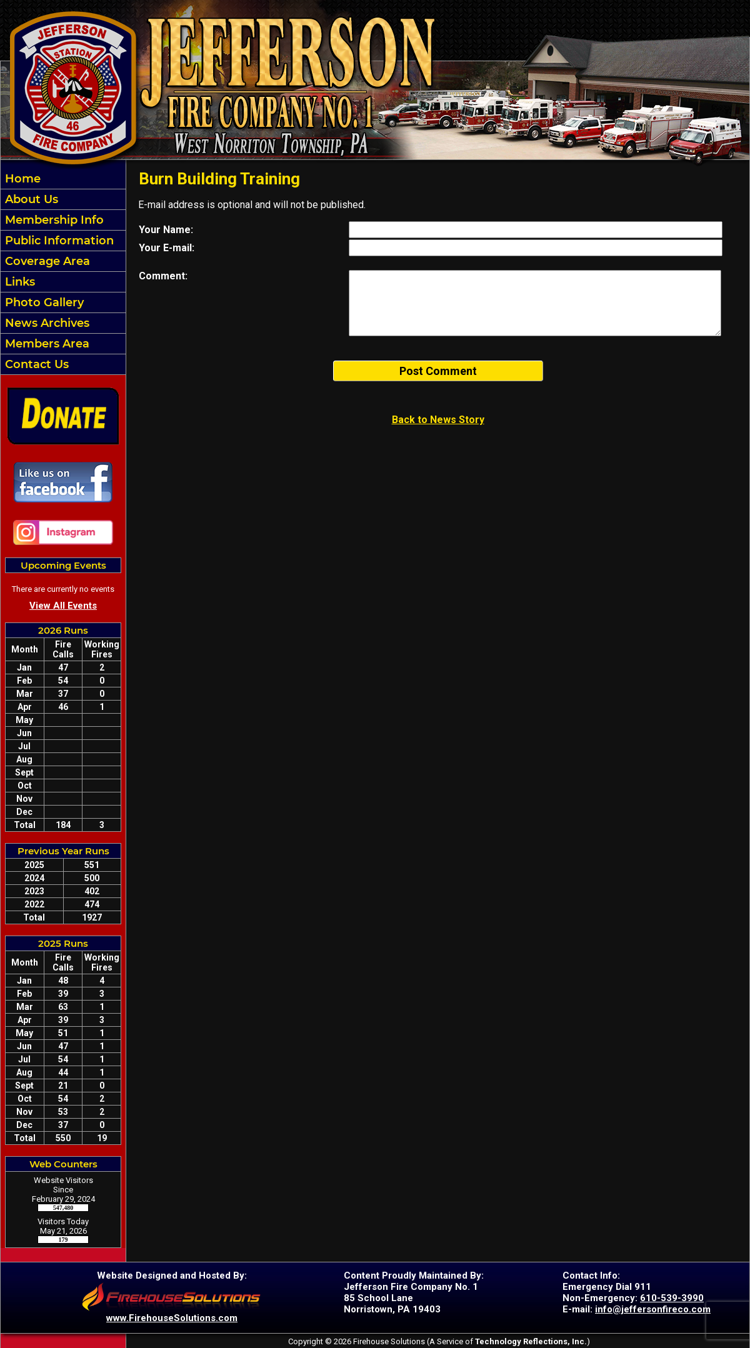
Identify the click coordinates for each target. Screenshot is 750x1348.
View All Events (63, 605)
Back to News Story (438, 420)
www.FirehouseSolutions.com (172, 1318)
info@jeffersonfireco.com (653, 1309)
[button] (63, 199)
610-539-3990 (672, 1298)
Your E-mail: (166, 248)
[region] (63, 271)
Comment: (163, 276)
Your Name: (166, 230)
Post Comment (438, 370)
